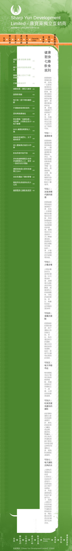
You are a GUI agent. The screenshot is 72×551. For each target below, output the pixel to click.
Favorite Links (35, 40)
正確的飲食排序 (19, 83)
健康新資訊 (55, 39)
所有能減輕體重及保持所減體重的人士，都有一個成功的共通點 (22, 161)
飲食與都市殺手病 (20, 153)
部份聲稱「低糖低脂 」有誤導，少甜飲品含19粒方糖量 (22, 121)
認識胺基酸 (17, 94)
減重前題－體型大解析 (22, 89)
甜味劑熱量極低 (19, 114)
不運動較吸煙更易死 (21, 108)
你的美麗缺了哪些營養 (22, 177)
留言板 (49, 39)
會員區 (43, 39)
